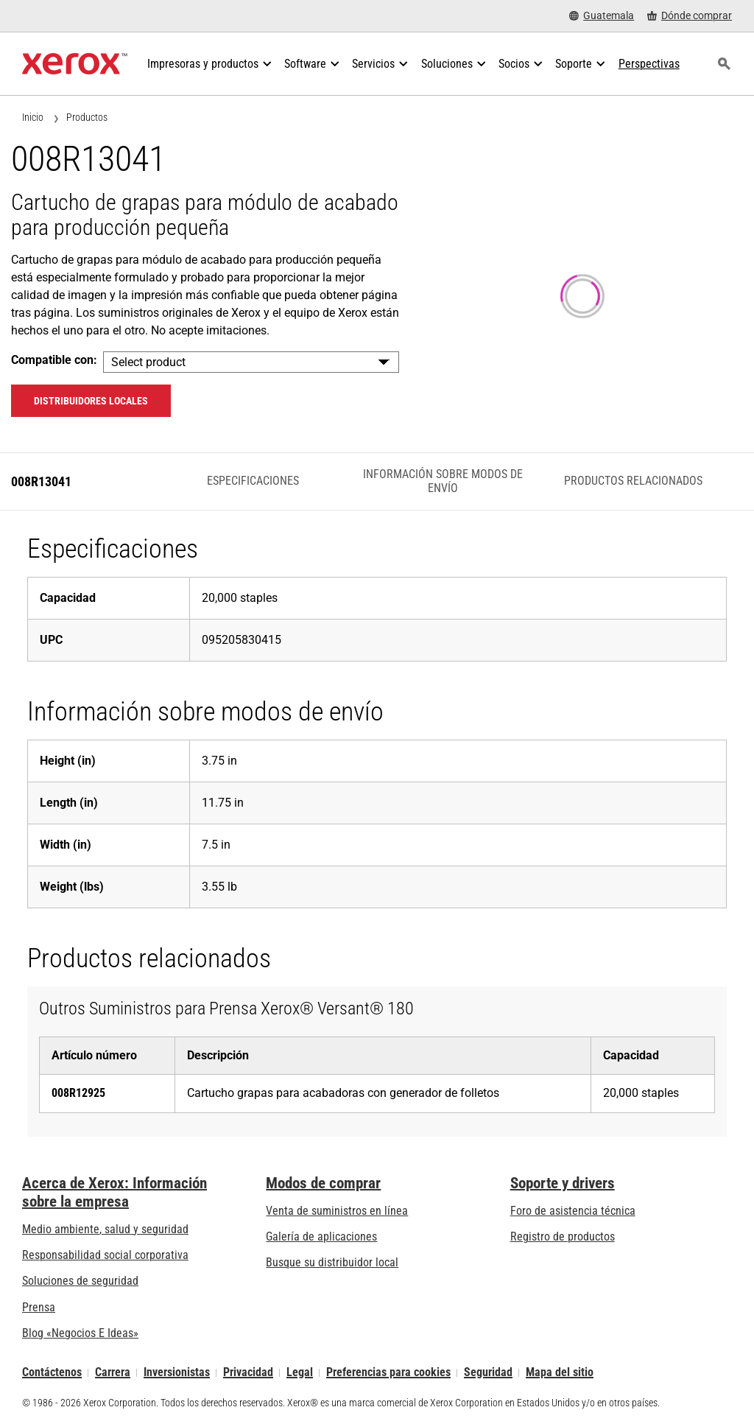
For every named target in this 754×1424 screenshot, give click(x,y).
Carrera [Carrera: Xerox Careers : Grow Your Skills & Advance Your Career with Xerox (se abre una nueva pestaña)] (112, 1373)
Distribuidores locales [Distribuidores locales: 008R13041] (91, 401)
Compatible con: (54, 360)
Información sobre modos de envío (443, 480)
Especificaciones (253, 481)
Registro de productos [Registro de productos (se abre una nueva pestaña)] (562, 1237)
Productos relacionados (633, 481)
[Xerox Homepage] (74, 64)
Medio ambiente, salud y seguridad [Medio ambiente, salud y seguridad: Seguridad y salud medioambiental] (105, 1229)
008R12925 (78, 1093)
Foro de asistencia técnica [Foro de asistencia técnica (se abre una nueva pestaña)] (572, 1211)
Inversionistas (177, 1373)
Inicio (32, 117)
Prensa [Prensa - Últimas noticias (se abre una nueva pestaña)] (38, 1307)
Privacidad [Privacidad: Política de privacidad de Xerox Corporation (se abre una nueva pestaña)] (248, 1373)
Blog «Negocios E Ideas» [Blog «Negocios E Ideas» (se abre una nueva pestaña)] (80, 1333)
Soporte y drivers (562, 1183)
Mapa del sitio (559, 1373)
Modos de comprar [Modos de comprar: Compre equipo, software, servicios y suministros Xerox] (323, 1183)
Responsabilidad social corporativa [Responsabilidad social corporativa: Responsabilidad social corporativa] (105, 1255)
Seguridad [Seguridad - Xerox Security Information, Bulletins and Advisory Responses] (488, 1373)
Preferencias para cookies (388, 1373)
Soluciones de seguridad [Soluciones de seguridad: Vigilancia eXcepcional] (80, 1281)
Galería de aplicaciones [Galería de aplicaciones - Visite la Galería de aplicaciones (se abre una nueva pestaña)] (321, 1237)
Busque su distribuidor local (332, 1262)
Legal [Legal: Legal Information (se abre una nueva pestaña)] (299, 1373)
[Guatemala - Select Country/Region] (601, 16)
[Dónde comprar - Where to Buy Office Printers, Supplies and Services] (689, 16)
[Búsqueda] (724, 64)
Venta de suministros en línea (337, 1211)
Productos (87, 117)
